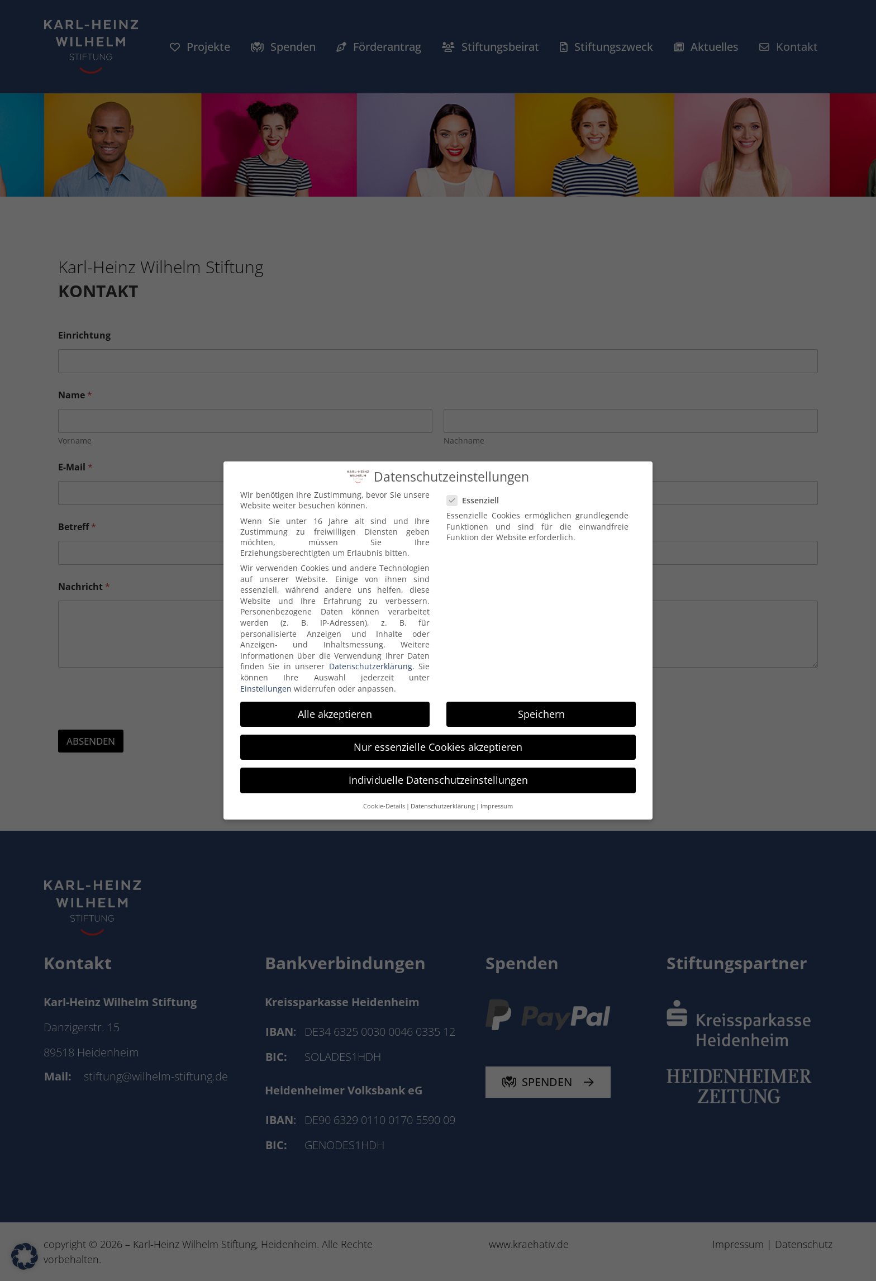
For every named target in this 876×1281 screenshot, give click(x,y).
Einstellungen (266, 688)
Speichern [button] (541, 714)
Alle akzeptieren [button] (335, 714)
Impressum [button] (496, 806)
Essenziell (477, 500)
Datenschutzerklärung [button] (443, 806)
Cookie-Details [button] (384, 806)
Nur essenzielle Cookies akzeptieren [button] (438, 747)
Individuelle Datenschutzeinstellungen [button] (438, 780)
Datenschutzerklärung (370, 666)
